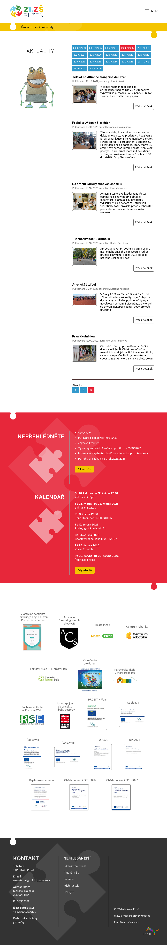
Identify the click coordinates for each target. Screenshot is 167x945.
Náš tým (69, 892)
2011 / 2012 (143, 62)
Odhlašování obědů (75, 866)
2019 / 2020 (96, 55)
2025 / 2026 (79, 48)
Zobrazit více (84, 469)
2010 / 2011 (79, 68)
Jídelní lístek (71, 885)
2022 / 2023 (127, 48)
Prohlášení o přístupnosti (127, 922)
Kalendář (69, 879)
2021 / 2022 (143, 48)
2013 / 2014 (111, 62)
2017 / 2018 (127, 55)
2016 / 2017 (143, 55)
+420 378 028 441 (24, 870)
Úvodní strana (29, 27)
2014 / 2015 (95, 62)
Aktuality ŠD (71, 872)
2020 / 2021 (79, 55)
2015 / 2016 (79, 62)
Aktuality (47, 27)
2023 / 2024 (111, 48)
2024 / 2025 (95, 48)
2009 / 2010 (96, 68)
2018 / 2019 (111, 55)
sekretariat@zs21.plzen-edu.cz (31, 880)
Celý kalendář (84, 570)
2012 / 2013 (127, 62)
